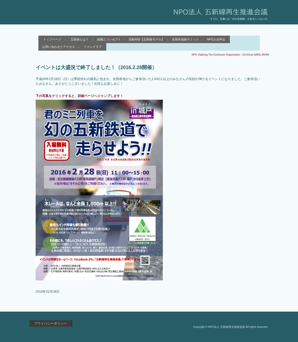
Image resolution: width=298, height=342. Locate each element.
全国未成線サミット (185, 39)
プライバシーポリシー (50, 323)
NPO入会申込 (216, 39)
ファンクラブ (92, 47)
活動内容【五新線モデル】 (146, 39)
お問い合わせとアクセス (58, 47)
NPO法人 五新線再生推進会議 (87, 16)
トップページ (52, 39)
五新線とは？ (80, 39)
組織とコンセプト (109, 39)
